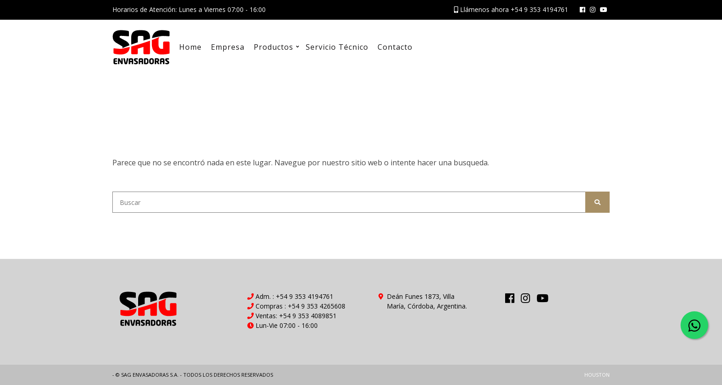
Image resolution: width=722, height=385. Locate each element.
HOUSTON (597, 374)
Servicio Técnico (337, 47)
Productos (273, 47)
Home (190, 47)
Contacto (395, 47)
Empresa (228, 47)
